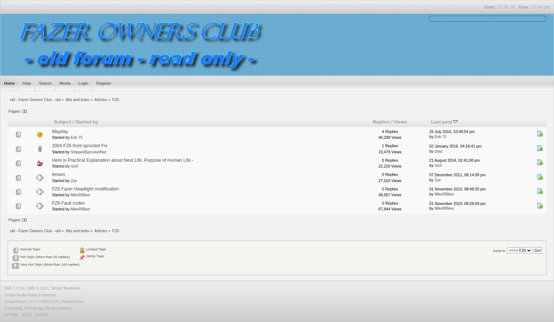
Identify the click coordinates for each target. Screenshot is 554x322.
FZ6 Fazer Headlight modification (85, 189)
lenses (58, 174)
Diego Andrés (58, 308)
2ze (74, 180)
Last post (444, 122)
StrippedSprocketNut (88, 152)
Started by (87, 122)
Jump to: (499, 251)
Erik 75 (77, 137)
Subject (62, 122)
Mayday (60, 131)
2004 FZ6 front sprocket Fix (79, 145)
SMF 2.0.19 (14, 288)
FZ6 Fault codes (68, 203)
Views (400, 122)
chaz (438, 151)
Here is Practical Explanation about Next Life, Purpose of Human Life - (123, 160)
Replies (381, 122)
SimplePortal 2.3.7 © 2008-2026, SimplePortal (43, 301)
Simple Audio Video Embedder (30, 295)
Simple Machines (65, 288)
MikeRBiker (80, 195)
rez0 (74, 166)
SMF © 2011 (38, 288)
